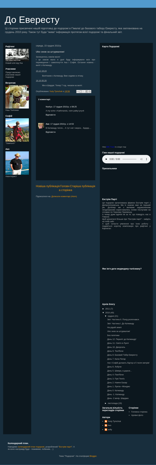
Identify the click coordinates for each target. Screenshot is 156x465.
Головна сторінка (139, 412)
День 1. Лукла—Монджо (118, 386)
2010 (107, 312)
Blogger (93, 456)
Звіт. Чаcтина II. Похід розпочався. (123, 319)
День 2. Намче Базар (117, 382)
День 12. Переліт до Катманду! (121, 339)
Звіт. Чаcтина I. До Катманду (120, 323)
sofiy (110, 429)
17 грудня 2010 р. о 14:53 (62, 124)
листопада (113, 403)
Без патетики (113, 335)
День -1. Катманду (115, 394)
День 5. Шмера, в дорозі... (119, 371)
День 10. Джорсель (116, 347)
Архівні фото (137, 415)
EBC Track (110, 147)
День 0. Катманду (115, 390)
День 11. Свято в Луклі (118, 343)
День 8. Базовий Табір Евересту (122, 355)
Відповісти (51, 115)
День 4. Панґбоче (115, 374)
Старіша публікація (82, 186)
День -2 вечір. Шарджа (117, 398)
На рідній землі (114, 327)
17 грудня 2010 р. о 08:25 (65, 107)
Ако (47, 124)
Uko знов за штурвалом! (118, 331)
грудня (111, 316)
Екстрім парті (142, 203)
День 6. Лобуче (114, 367)
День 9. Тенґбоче (115, 351)
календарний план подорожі (31, 447)
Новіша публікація (48, 186)
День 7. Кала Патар (116, 359)
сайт (112, 221)
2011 (107, 309)
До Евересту (32, 19)
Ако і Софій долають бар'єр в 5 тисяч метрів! (128, 363)
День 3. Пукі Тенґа (115, 379)
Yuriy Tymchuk (114, 421)
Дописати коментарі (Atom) (64, 196)
